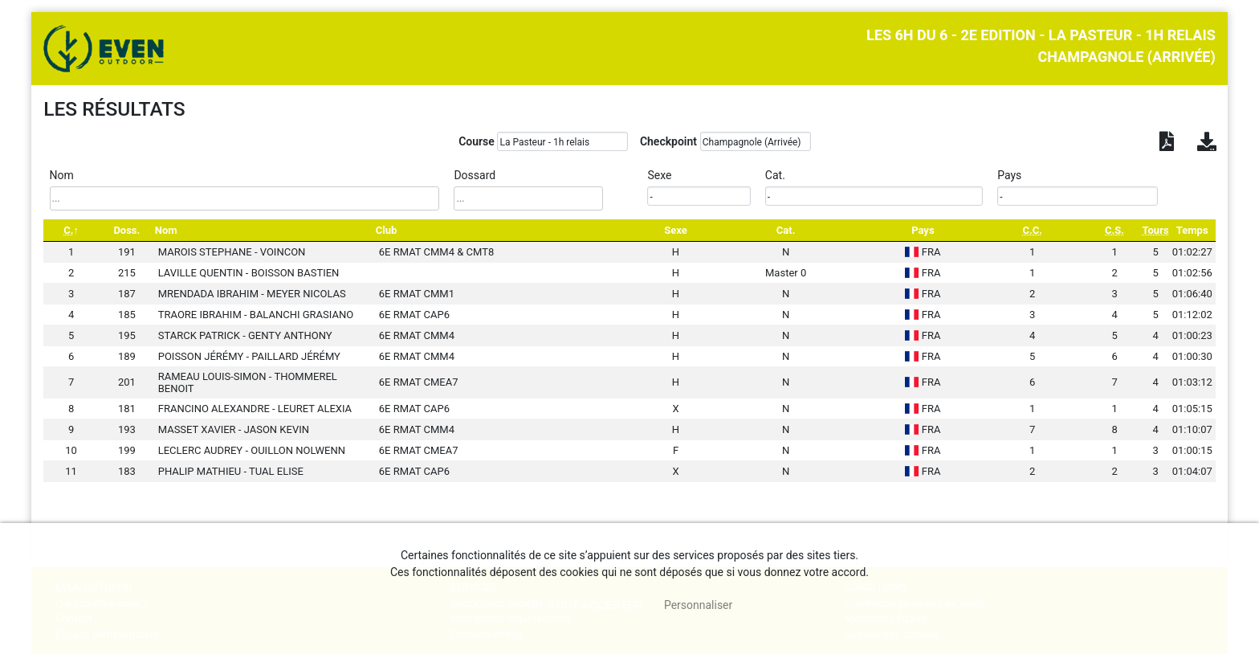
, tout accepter (585, 605)
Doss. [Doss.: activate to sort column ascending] (126, 230)
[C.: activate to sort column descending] (71, 230)
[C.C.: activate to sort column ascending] (1032, 230)
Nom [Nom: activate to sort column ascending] (166, 230)
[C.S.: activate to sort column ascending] (1115, 230)
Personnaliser (698, 605)
